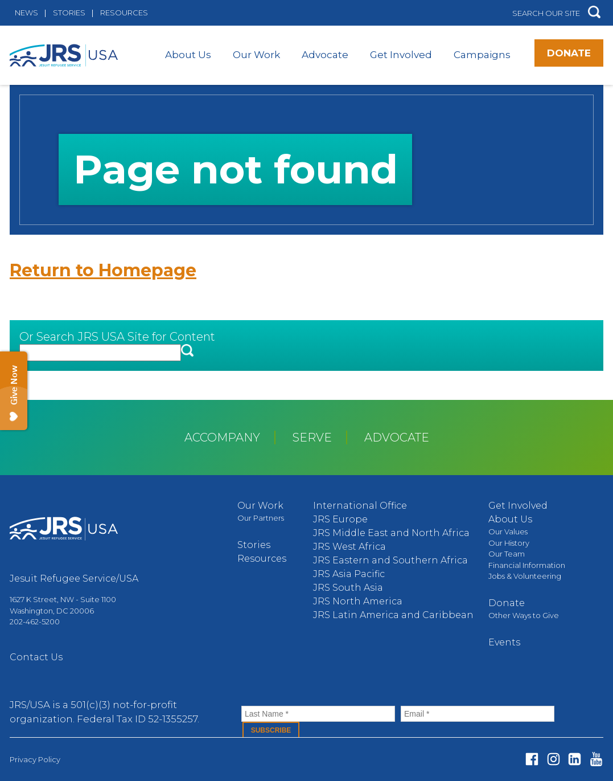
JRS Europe (340, 519)
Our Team (506, 553)
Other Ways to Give (523, 615)
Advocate (325, 54)
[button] (594, 13)
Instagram (553, 759)
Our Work (256, 54)
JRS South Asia (348, 587)
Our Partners (260, 517)
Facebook (532, 759)
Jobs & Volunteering (524, 575)
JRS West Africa (349, 546)
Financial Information (526, 565)
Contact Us (36, 657)
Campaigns (482, 54)
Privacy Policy (35, 759)
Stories (69, 12)
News (26, 12)
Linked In (574, 759)
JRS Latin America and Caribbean (393, 615)
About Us (188, 54)
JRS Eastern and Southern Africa (390, 560)
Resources (124, 12)
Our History (508, 542)
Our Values (508, 531)
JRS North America (357, 601)
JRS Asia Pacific (349, 574)
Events (504, 642)
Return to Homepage (103, 270)
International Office (360, 505)
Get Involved (401, 54)
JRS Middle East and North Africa (391, 533)
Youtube (596, 759)
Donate (569, 53)
